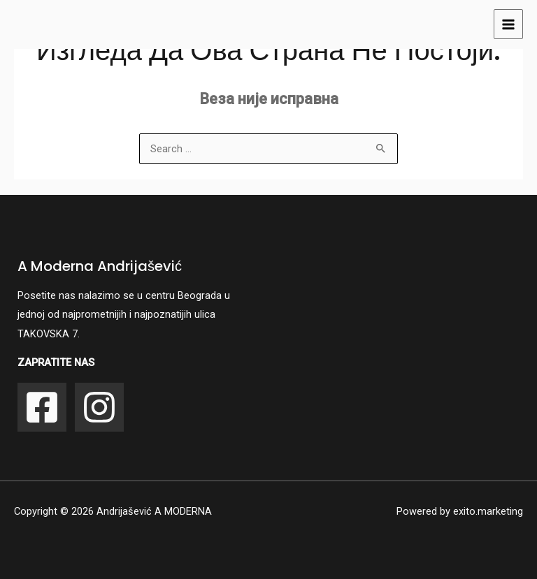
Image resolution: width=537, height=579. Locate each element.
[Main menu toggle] (508, 23)
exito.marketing (488, 511)
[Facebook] (41, 407)
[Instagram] (99, 407)
